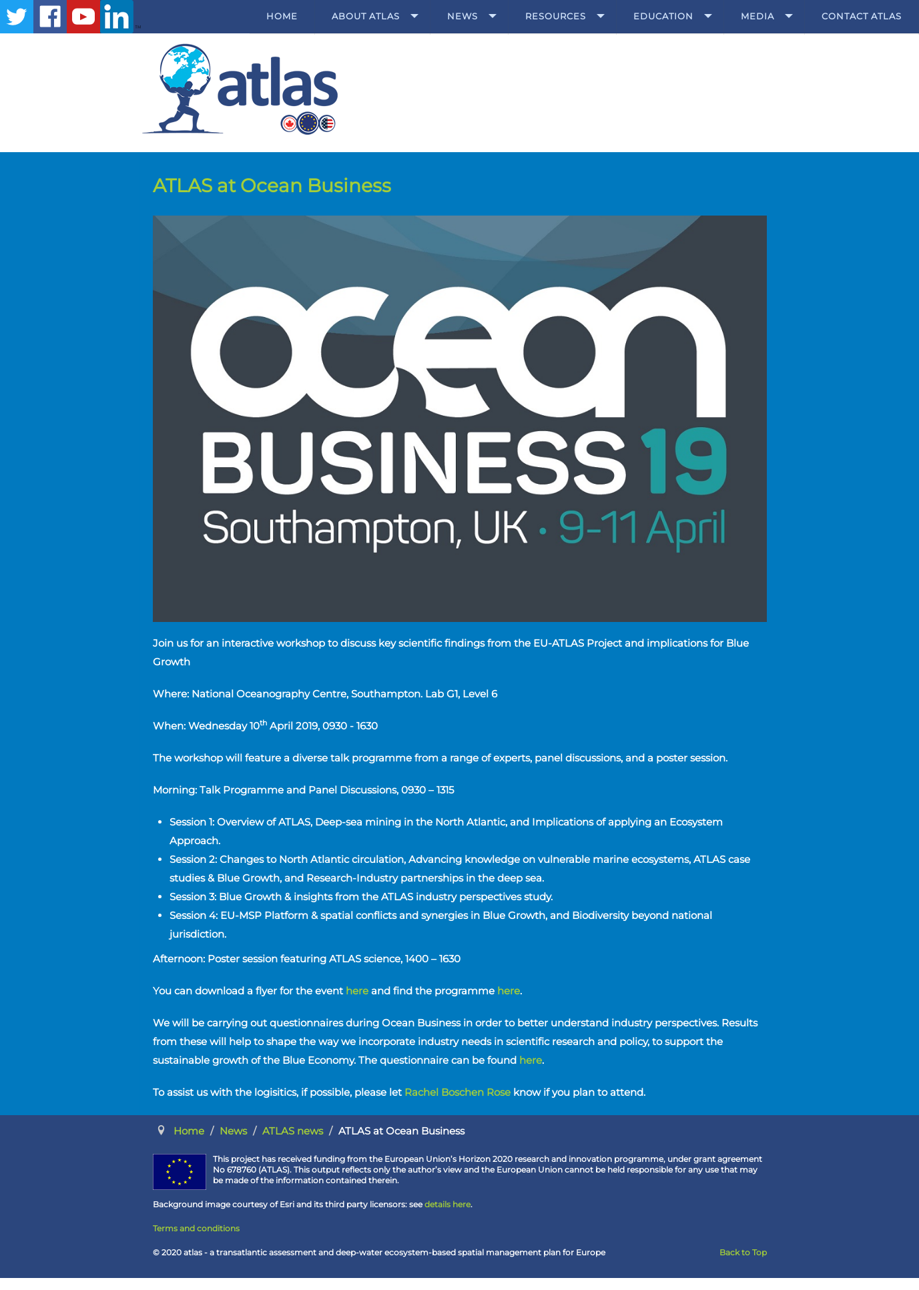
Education (663, 16)
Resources (555, 16)
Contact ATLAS (862, 16)
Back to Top (743, 1252)
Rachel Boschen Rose (457, 1092)
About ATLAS (366, 16)
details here (447, 1204)
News (462, 16)
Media (757, 16)
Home (282, 16)
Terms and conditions (196, 1228)
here (357, 990)
